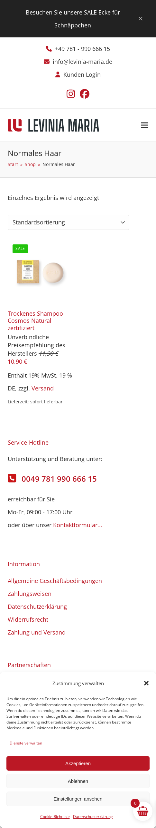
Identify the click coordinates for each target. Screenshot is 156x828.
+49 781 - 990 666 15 (82, 49)
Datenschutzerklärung (93, 816)
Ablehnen (78, 781)
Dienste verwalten (26, 743)
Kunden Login (82, 74)
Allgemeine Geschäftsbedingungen (55, 581)
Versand (43, 388)
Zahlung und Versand (37, 632)
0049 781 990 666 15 (59, 478)
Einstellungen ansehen (78, 799)
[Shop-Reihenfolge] (68, 222)
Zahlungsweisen (29, 593)
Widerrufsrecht (28, 619)
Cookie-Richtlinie (55, 816)
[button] (146, 683)
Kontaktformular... (77, 525)
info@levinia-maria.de (82, 61)
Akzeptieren (78, 763)
